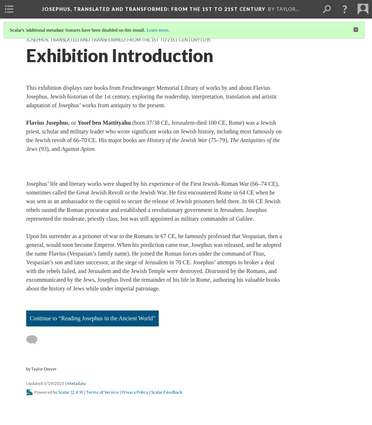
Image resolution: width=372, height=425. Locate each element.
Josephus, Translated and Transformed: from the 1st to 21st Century (113, 40)
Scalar (64, 392)
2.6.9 (77, 392)
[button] (345, 9)
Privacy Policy (135, 392)
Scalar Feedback (166, 392)
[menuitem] (9, 9)
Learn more (157, 30)
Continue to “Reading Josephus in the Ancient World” (92, 318)
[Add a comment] (35, 340)
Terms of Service (102, 392)
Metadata (76, 383)
